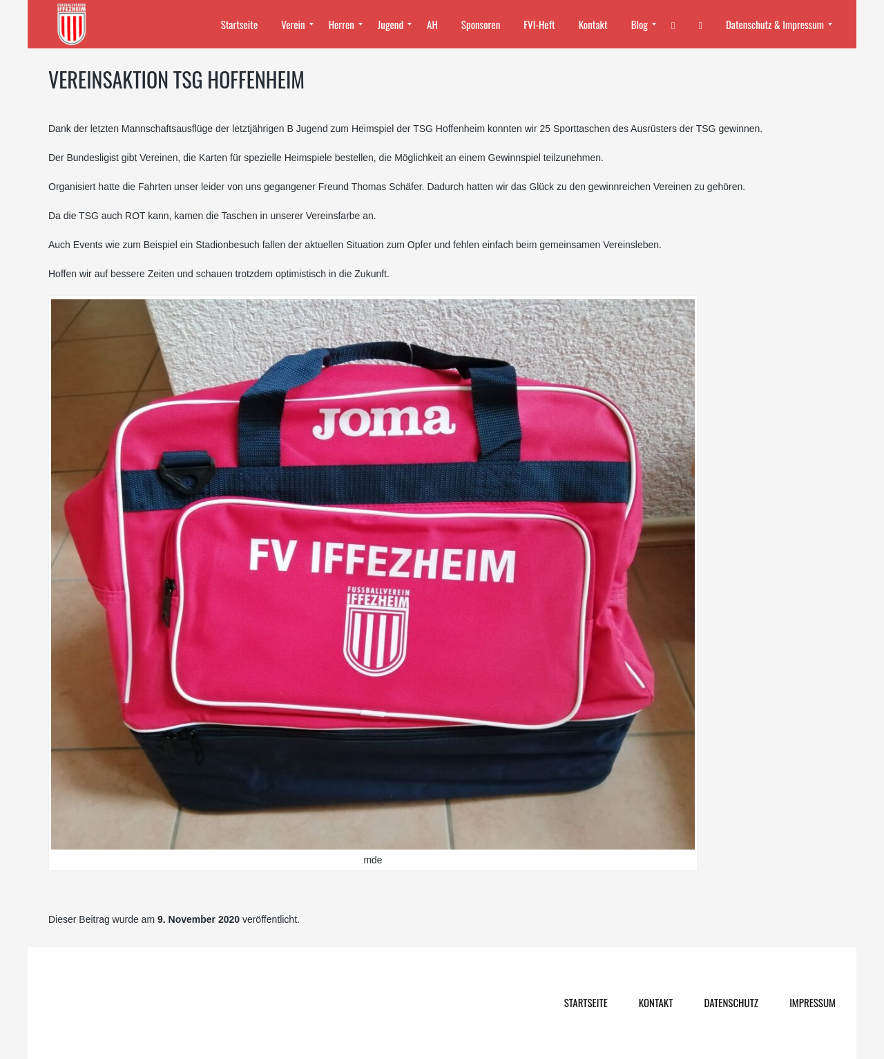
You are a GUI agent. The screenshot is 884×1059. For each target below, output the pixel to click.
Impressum (812, 1002)
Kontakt (656, 1002)
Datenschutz (731, 1002)
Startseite (586, 1002)
